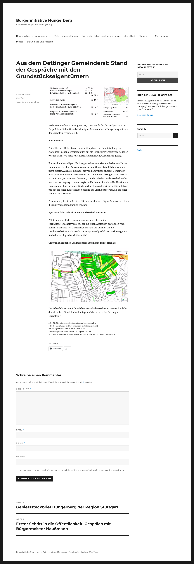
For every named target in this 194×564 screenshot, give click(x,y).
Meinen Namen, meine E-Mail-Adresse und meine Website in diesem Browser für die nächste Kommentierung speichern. (72, 470)
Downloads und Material (40, 41)
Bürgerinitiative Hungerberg (44, 20)
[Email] (157, 75)
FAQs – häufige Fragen (66, 36)
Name (20, 430)
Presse (19, 41)
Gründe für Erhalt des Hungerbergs (101, 36)
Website (20, 456)
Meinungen (161, 36)
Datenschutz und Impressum (55, 552)
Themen (143, 36)
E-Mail (20, 443)
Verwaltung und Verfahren (27, 102)
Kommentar (23, 389)
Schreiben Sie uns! (145, 115)
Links (139, 150)
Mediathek (129, 36)
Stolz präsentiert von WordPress (84, 552)
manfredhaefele (23, 94)
